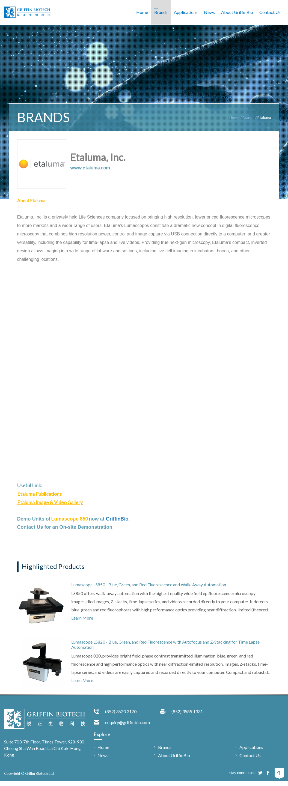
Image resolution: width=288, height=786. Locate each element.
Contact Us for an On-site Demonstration (64, 527)
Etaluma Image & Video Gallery (50, 502)
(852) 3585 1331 (187, 711)
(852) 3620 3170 (120, 711)
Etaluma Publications (39, 494)
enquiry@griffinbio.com (127, 722)
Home (234, 117)
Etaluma (264, 117)
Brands (248, 117)
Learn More (82, 617)
